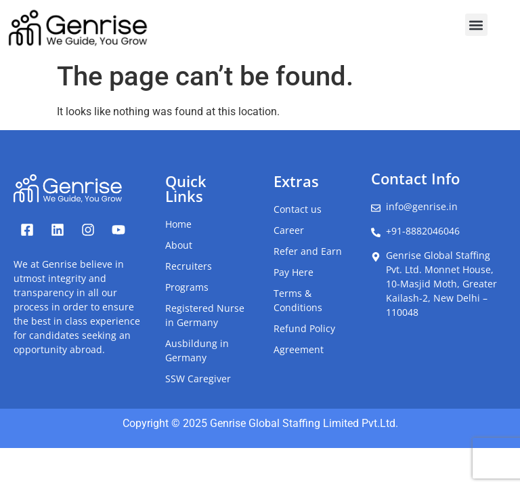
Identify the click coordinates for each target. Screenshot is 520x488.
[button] (476, 25)
